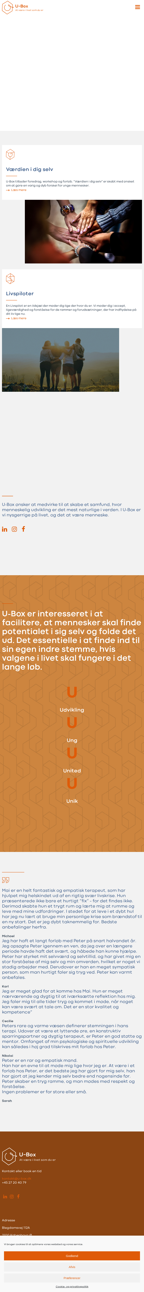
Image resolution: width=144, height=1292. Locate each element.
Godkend (72, 1256)
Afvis (72, 1267)
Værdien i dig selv (29, 169)
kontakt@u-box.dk (16, 1178)
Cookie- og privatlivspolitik (72, 1287)
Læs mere (18, 190)
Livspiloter (20, 294)
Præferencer (72, 1278)
